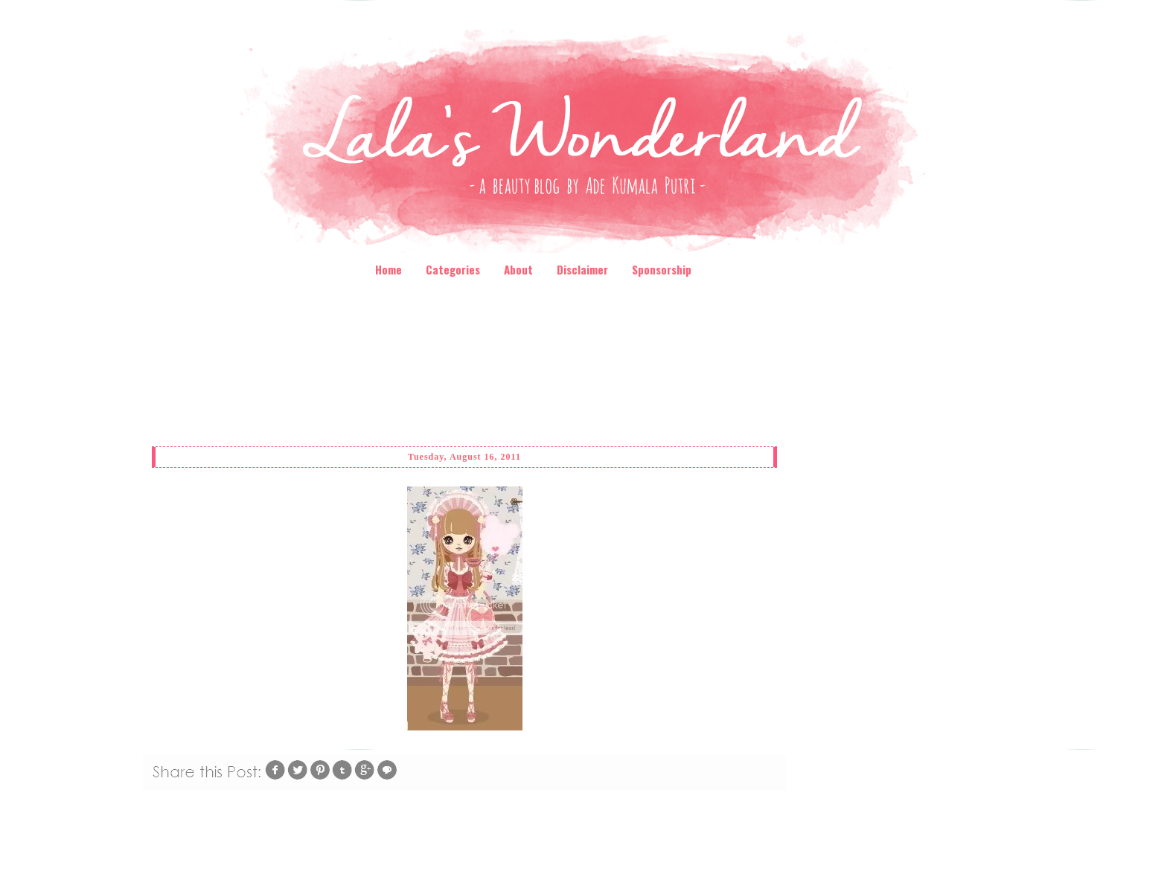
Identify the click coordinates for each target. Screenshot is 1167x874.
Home (388, 269)
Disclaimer (582, 269)
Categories (453, 269)
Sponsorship (661, 269)
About (518, 269)
